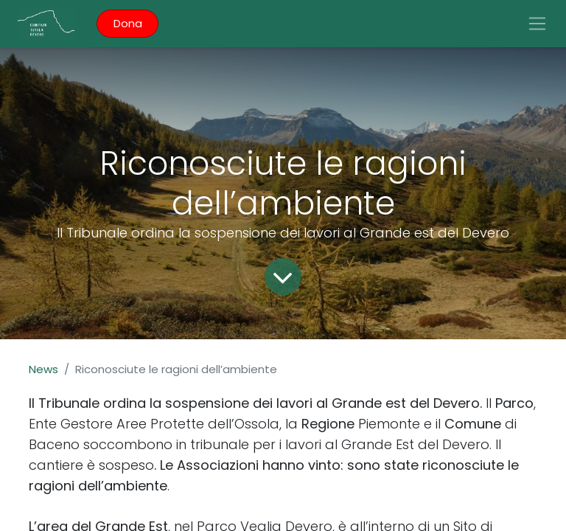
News (43, 369)
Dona (127, 23)
